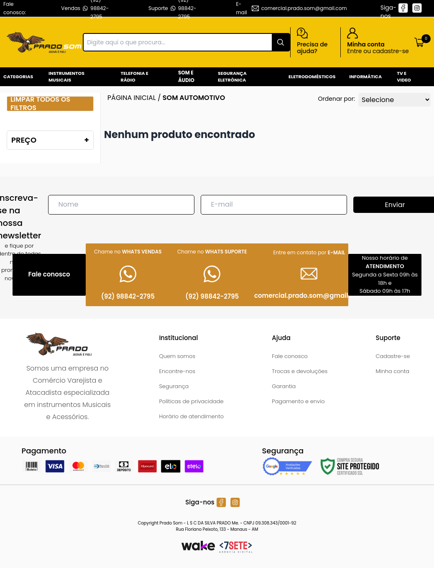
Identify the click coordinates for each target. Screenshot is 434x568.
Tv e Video (404, 77)
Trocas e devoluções (299, 371)
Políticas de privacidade (191, 401)
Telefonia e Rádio (134, 77)
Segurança (174, 386)
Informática (365, 76)
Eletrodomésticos (311, 76)
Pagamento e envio (298, 401)
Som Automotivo (194, 97)
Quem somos (177, 356)
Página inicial (131, 97)
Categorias (18, 76)
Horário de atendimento (191, 416)
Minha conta (392, 371)
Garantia (284, 386)
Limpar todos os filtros (40, 103)
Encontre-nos (177, 371)
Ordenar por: (336, 99)
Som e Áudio (186, 76)
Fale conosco (290, 356)
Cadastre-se (392, 356)
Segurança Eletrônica (232, 77)
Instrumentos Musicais (66, 77)
